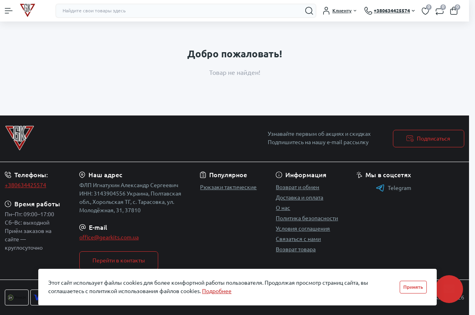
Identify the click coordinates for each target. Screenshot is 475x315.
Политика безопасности (307, 218)
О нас (283, 208)
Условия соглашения (303, 228)
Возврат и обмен (297, 187)
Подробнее (217, 291)
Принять (413, 287)
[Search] (309, 11)
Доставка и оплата (299, 197)
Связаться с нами (298, 239)
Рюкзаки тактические (228, 187)
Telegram (393, 188)
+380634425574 (25, 185)
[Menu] (9, 11)
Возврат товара (296, 249)
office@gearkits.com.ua (109, 237)
